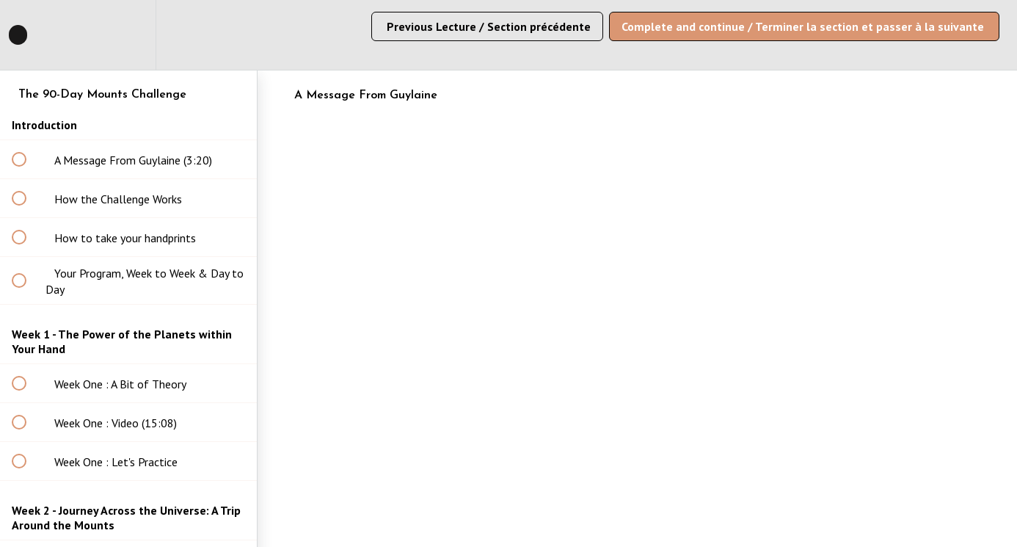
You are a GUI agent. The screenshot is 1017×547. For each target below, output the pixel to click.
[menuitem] (128, 35)
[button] (27, 35)
